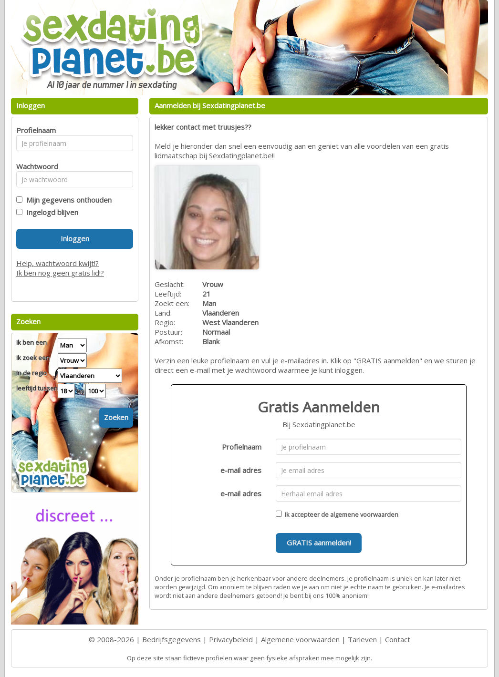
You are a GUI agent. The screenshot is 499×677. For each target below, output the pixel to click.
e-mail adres (240, 470)
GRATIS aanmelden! (319, 542)
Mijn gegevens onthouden (67, 200)
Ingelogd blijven (50, 212)
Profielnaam (241, 446)
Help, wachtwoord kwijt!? (57, 263)
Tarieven (362, 639)
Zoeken (116, 417)
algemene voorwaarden (364, 514)
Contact (397, 639)
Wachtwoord (34, 166)
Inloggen (75, 238)
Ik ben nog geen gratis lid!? (60, 272)
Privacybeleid (231, 639)
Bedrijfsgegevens (171, 639)
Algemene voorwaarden (300, 639)
